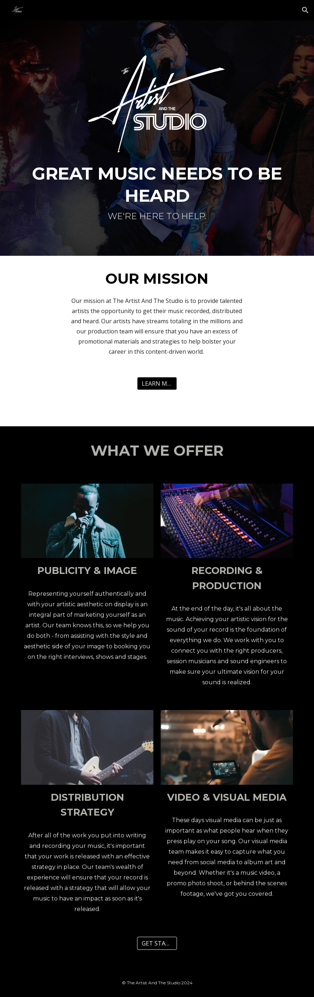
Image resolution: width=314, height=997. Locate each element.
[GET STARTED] (156, 943)
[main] (157, 194)
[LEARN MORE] (156, 383)
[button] (305, 10)
